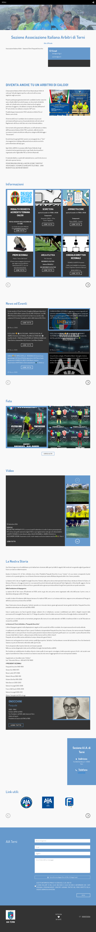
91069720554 (86, 917)
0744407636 (81, 773)
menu (4, 2)
